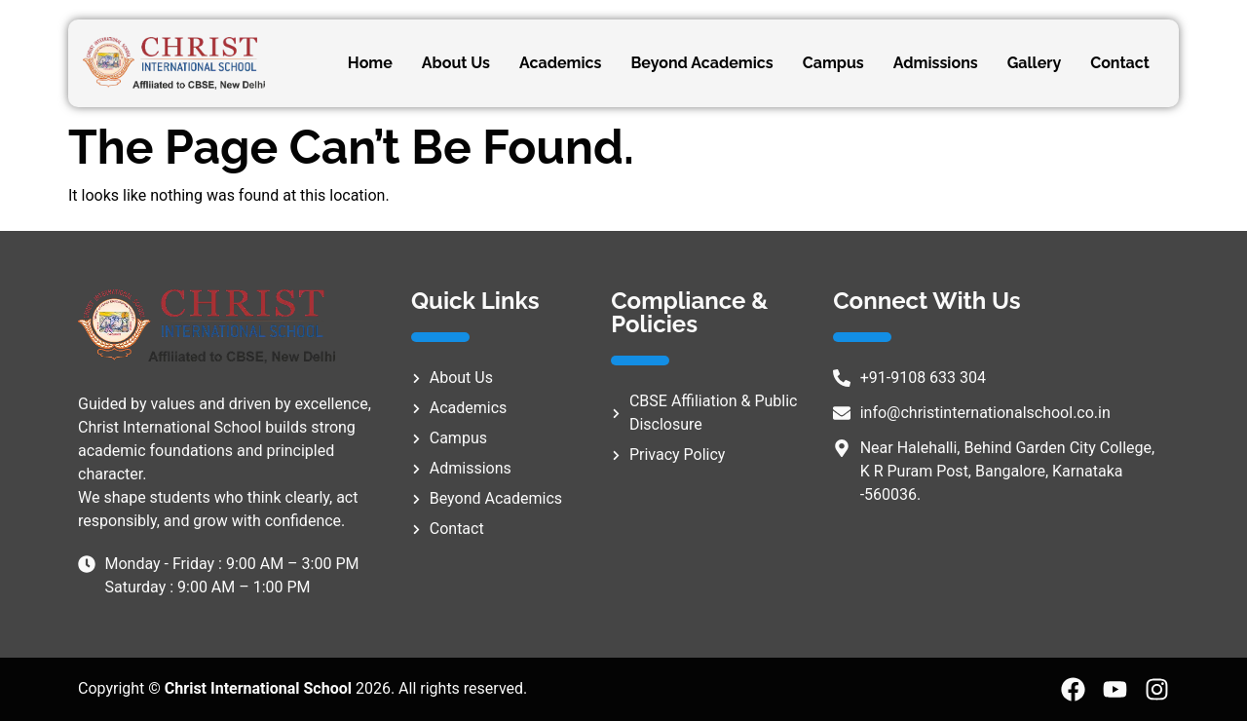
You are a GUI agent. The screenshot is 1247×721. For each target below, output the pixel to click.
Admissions (935, 63)
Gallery (1034, 63)
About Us (456, 63)
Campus (833, 63)
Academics (560, 63)
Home (370, 63)
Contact (1120, 63)
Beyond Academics (701, 63)
